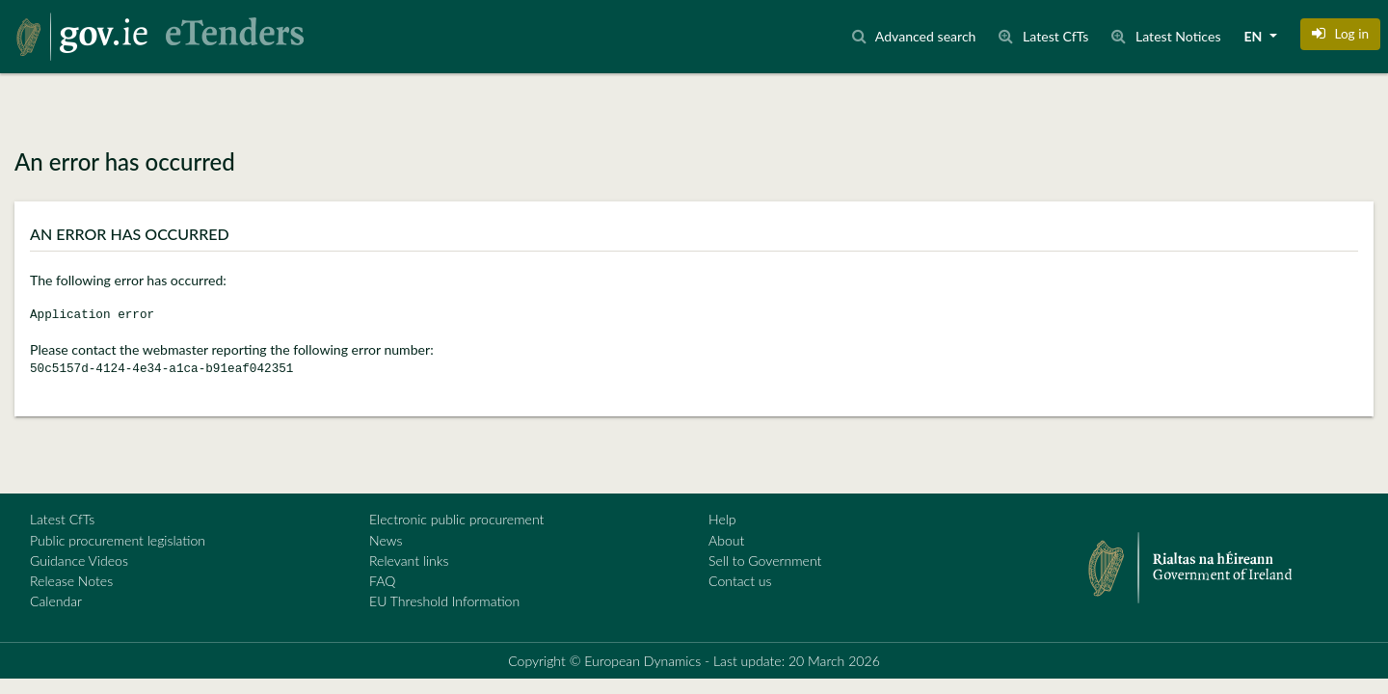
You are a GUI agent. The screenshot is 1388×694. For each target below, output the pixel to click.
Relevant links (408, 560)
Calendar (56, 601)
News (385, 540)
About (726, 540)
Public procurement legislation (117, 540)
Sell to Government (764, 560)
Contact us (740, 581)
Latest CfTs (62, 519)
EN (1255, 36)
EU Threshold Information (444, 601)
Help (722, 519)
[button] (1340, 33)
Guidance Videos (79, 560)
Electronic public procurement (456, 519)
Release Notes (71, 581)
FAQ (382, 581)
